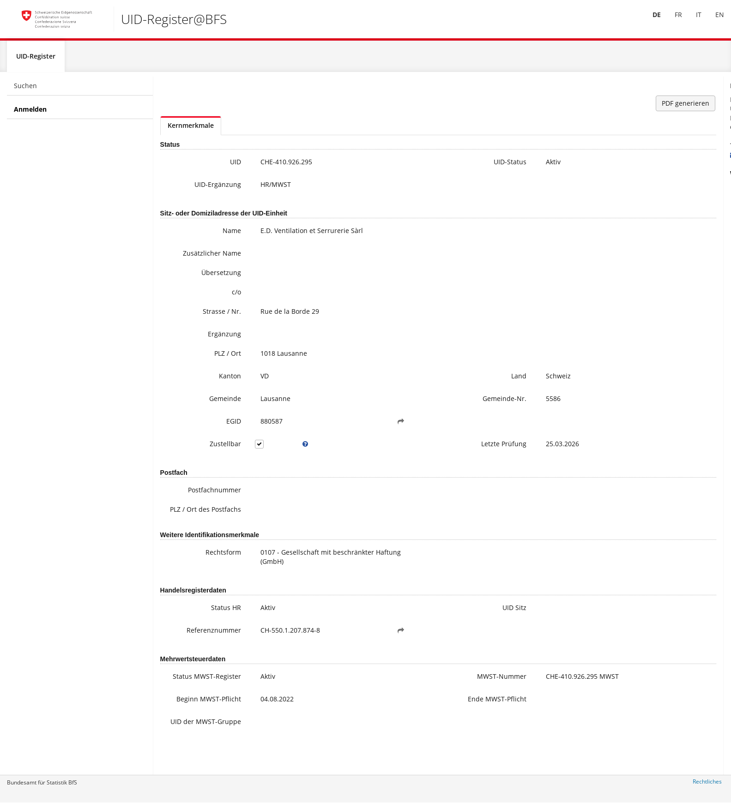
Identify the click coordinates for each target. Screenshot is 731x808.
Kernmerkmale (191, 130)
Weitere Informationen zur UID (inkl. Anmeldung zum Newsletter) (669, 196)
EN (712, 22)
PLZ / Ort (206, 357)
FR (671, 22)
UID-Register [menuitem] (35, 60)
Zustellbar (203, 448)
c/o (214, 296)
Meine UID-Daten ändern (656, 219)
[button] (346, 426)
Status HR (204, 621)
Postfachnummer (192, 495)
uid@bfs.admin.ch (635, 159)
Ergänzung (202, 338)
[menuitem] (650, 22)
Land (431, 380)
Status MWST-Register (197, 695)
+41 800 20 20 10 (637, 150)
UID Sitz (427, 621)
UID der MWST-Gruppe (195, 752)
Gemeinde (203, 403)
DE (650, 22)
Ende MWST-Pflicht (409, 719)
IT (692, 22)
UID (213, 166)
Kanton (208, 380)
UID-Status (422, 166)
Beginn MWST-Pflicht (196, 724)
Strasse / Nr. (200, 315)
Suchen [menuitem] (25, 90)
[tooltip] (272, 448)
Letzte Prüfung (416, 448)
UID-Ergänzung (196, 189)
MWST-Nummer (414, 690)
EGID (212, 425)
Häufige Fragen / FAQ (650, 210)
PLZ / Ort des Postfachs (199, 519)
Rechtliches (707, 786)
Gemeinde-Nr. (417, 403)
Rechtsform (201, 566)
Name (210, 235)
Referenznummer (192, 644)
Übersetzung (199, 277)
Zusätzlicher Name (190, 257)
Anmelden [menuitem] (30, 113)
